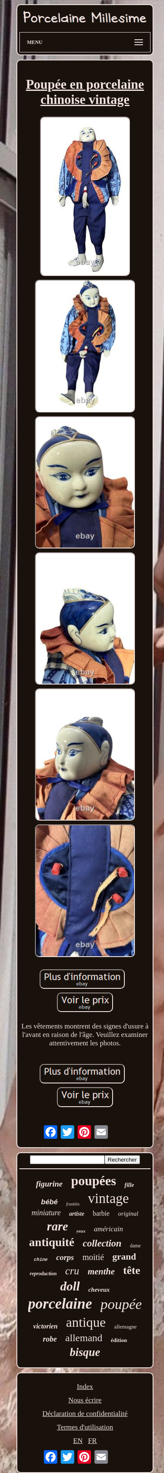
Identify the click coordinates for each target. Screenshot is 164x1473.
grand (124, 1256)
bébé (49, 1202)
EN (78, 1441)
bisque (85, 1352)
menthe (101, 1271)
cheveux (99, 1289)
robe (50, 1339)
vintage (108, 1198)
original (128, 1213)
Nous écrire (85, 1400)
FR (92, 1441)
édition (119, 1340)
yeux (80, 1230)
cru (72, 1271)
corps (65, 1257)
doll (70, 1286)
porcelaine (60, 1304)
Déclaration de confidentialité (84, 1414)
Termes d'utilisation (85, 1427)
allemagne (125, 1326)
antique (86, 1322)
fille (129, 1185)
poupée (121, 1304)
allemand (83, 1337)
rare (57, 1226)
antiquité (51, 1242)
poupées (93, 1180)
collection (102, 1243)
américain (108, 1229)
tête (131, 1270)
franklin (73, 1204)
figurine (49, 1183)
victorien (45, 1326)
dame (135, 1246)
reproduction (43, 1274)
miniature (46, 1212)
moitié (93, 1257)
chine (41, 1259)
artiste (76, 1214)
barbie (101, 1213)
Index (85, 1387)
